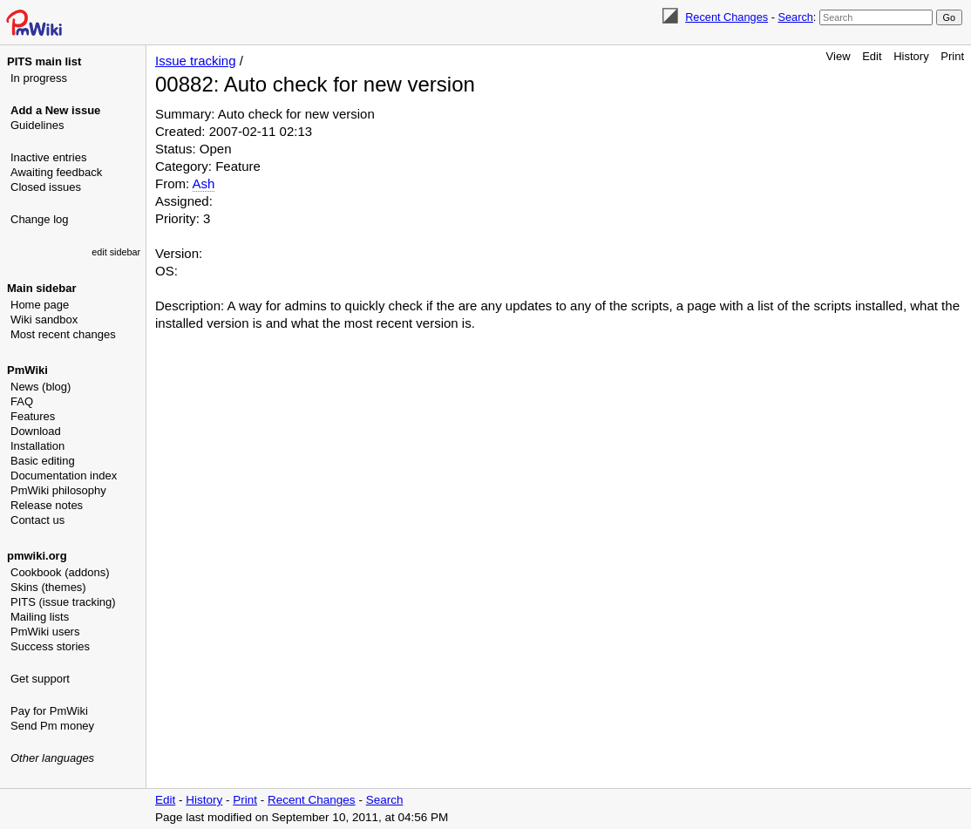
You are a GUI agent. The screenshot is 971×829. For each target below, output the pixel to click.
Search (794, 17)
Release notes (46, 505)
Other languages (52, 757)
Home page (39, 304)
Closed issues (45, 187)
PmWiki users (44, 631)
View (838, 56)
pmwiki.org (37, 555)
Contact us (37, 520)
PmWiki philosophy (58, 490)
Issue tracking (195, 60)
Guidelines (37, 125)
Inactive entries (48, 157)
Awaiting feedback (56, 172)
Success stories (50, 646)
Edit (871, 56)
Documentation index (63, 475)
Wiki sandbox (44, 319)
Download (35, 431)
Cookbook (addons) (59, 572)
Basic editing (42, 460)
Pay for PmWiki (49, 710)
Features (32, 416)
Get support (40, 678)
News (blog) (40, 386)
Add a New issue (55, 110)
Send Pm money (52, 725)
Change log (39, 219)
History (910, 56)
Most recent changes (63, 334)
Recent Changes (726, 17)
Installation (37, 445)
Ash (204, 183)
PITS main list (44, 61)
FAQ (21, 401)
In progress (38, 78)
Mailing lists (39, 616)
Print (952, 56)
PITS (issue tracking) (63, 601)
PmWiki (27, 370)
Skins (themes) (48, 587)
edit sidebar (116, 252)
